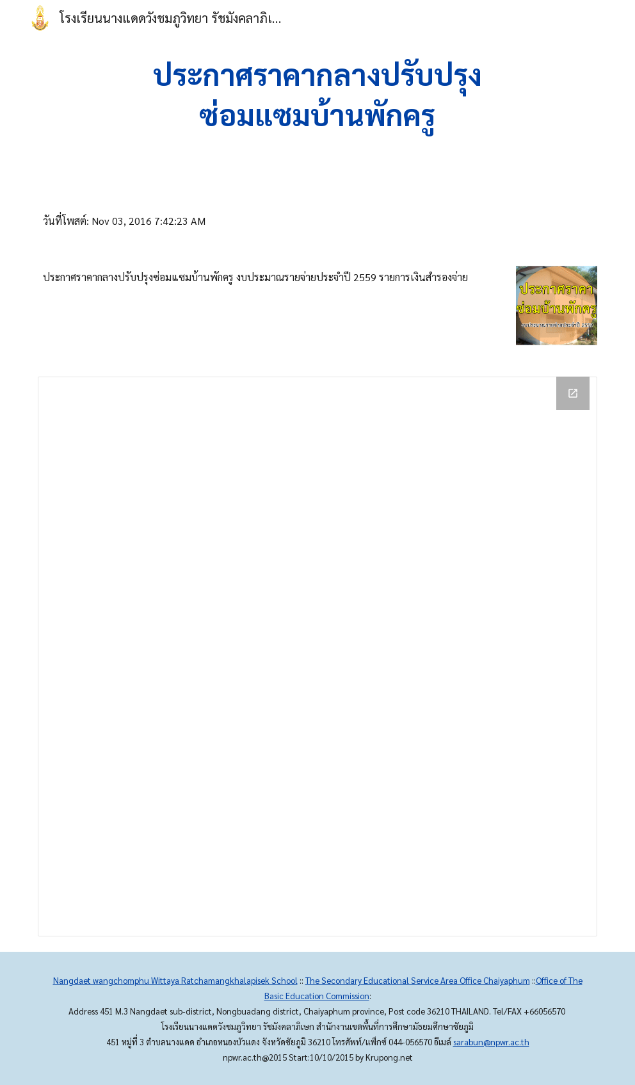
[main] (318, 96)
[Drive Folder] (317, 656)
